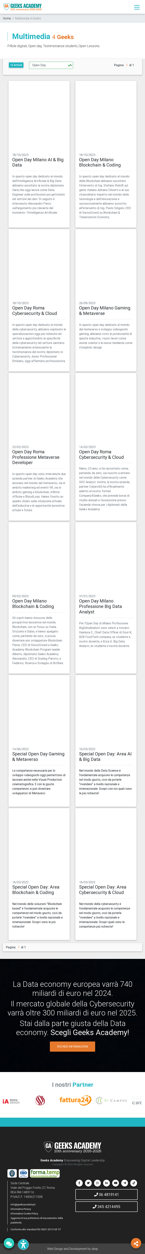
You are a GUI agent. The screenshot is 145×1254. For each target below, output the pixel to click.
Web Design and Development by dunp (72, 1249)
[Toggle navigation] (137, 7)
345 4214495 (106, 1206)
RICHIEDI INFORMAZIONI (72, 1046)
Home (7, 18)
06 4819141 (106, 1194)
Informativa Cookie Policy (24, 1213)
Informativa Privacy (21, 1209)
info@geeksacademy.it (23, 1204)
